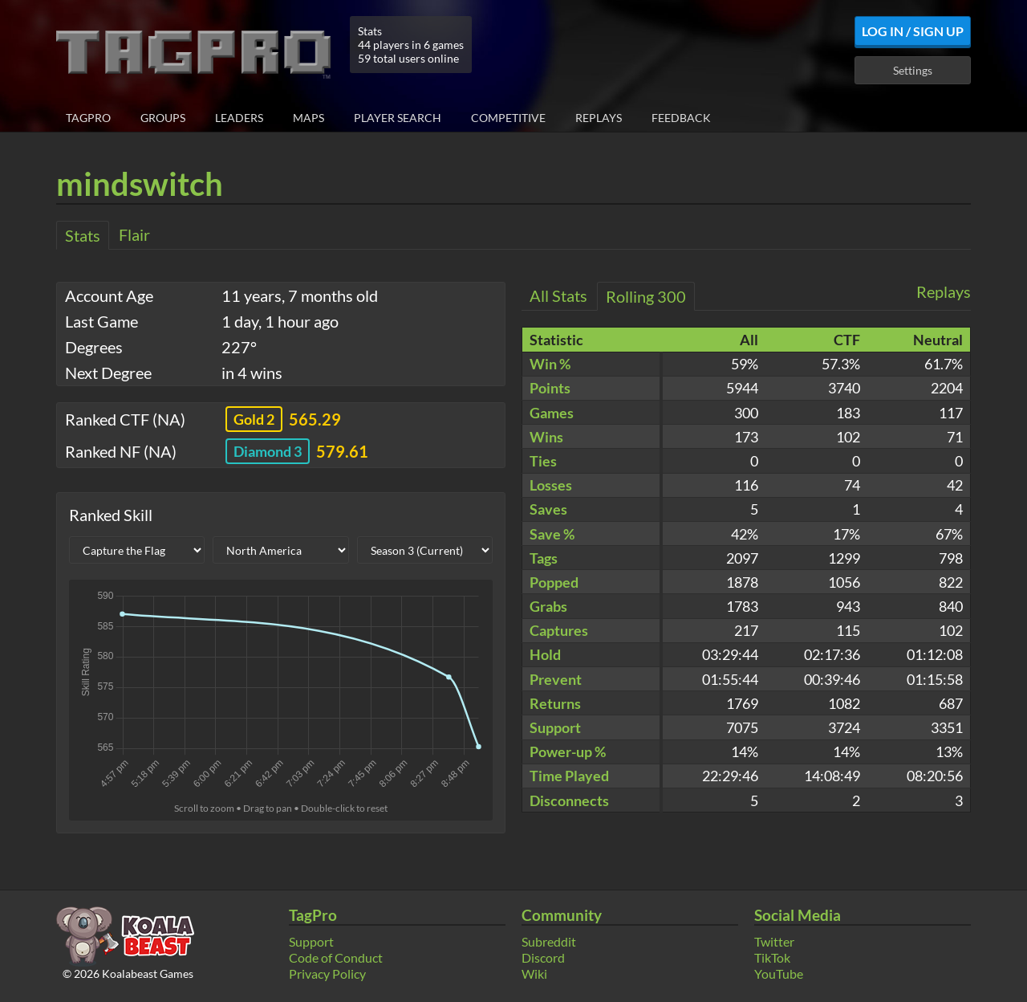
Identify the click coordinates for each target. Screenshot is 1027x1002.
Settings (912, 70)
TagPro (88, 117)
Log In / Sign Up (913, 31)
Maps (308, 117)
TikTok (772, 957)
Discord (543, 957)
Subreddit (549, 941)
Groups (162, 117)
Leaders (239, 117)
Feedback (681, 117)
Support (311, 941)
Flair (134, 234)
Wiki (534, 973)
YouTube (778, 973)
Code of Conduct (336, 957)
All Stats (558, 295)
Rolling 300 (646, 296)
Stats (82, 235)
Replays (598, 117)
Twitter (774, 941)
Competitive (508, 117)
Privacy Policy (327, 973)
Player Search (397, 117)
